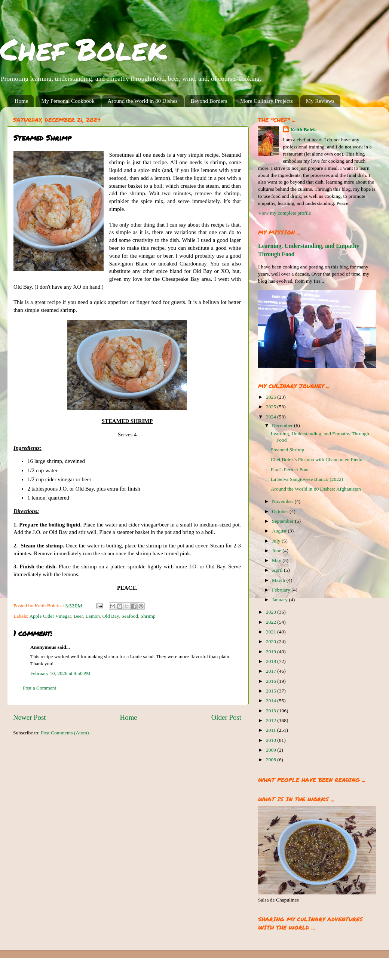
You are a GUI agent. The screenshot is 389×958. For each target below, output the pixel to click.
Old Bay (110, 616)
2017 (271, 671)
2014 (271, 700)
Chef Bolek (83, 48)
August (280, 531)
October (281, 511)
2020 (271, 641)
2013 (271, 710)
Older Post (226, 717)
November (283, 501)
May (277, 560)
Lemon (92, 616)
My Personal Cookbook (68, 101)
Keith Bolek (303, 129)
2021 (271, 632)
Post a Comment (39, 688)
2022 (271, 622)
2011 (271, 730)
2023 (271, 612)
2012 (271, 720)
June (277, 550)
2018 (271, 661)
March (279, 580)
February (281, 590)
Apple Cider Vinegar (50, 616)
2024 (271, 417)
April (278, 570)
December (283, 425)
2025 (271, 406)
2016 (271, 681)
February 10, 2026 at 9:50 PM (60, 673)
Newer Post (29, 717)
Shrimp (148, 616)
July (277, 541)
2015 (271, 691)
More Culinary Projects (266, 101)
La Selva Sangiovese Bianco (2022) (307, 479)
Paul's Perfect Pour (290, 469)
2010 (271, 740)
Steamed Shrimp (287, 449)
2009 (271, 750)
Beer (78, 616)
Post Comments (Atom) (65, 733)
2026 (271, 397)
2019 (271, 651)
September (283, 521)
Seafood (130, 616)
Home (21, 101)
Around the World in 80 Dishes (142, 101)
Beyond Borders (208, 101)
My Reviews (320, 101)
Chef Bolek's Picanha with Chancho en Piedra (317, 459)
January (280, 599)
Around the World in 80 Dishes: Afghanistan (316, 489)
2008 (271, 759)
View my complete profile (284, 213)
